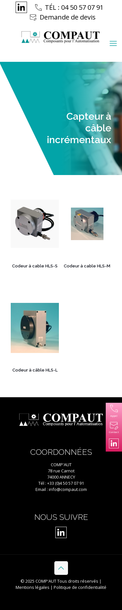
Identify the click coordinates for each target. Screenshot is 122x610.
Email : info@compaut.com (61, 489)
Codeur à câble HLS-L (35, 370)
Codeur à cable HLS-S (35, 266)
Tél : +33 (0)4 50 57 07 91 (61, 483)
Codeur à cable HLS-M (87, 266)
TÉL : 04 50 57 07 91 (74, 7)
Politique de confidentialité (80, 587)
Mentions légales (32, 587)
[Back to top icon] (61, 568)
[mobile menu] (113, 42)
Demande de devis (68, 17)
